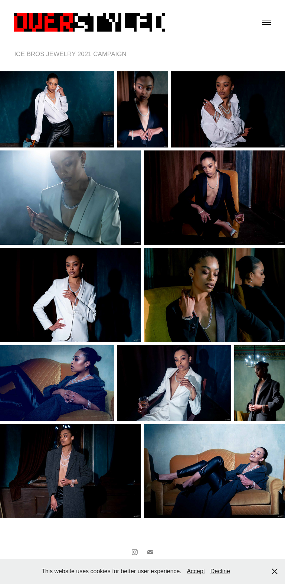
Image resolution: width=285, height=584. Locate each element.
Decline (220, 571)
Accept (196, 571)
